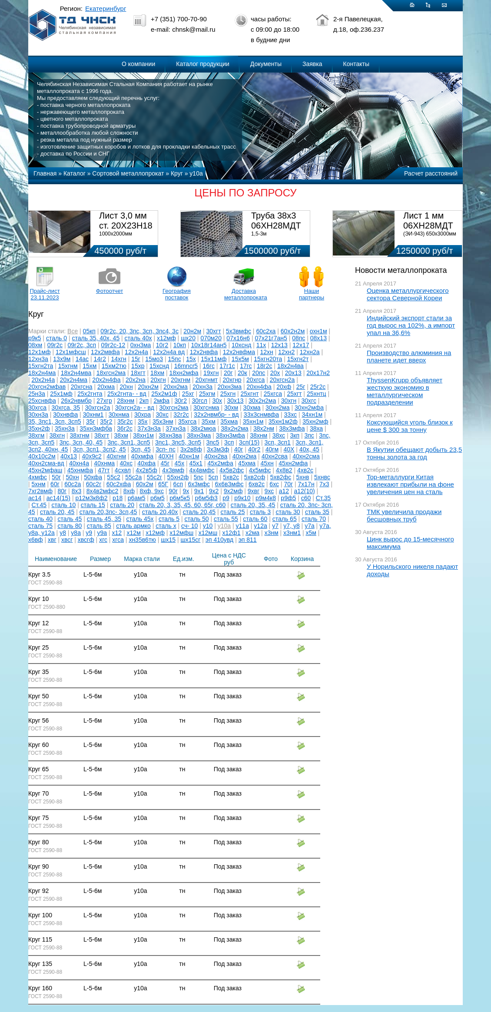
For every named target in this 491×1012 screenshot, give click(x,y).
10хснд (241, 345)
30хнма (119, 414)
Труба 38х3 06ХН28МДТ (276, 220)
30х (217, 400)
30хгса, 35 (66, 407)
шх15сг (190, 539)
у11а (242, 525)
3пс (309, 435)
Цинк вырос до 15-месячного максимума (410, 542)
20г (228, 372)
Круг (177, 173)
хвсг (67, 539)
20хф (283, 386)
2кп (144, 400)
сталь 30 (288, 511)
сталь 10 (63, 504)
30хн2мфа (309, 407)
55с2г (154, 477)
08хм (35, 345)
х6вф (35, 539)
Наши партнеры (311, 294)
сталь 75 (40, 525)
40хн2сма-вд (46, 463)
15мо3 (154, 358)
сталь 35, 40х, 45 (96, 338)
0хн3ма (140, 345)
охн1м (318, 331)
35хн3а (65, 428)
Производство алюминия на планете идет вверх (409, 356)
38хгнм (80, 435)
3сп (229, 442)
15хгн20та (268, 358)
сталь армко (133, 525)
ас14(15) (58, 497)
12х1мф (39, 351)
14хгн (118, 358)
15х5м (240, 358)
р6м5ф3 (206, 497)
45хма (246, 463)
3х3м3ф (218, 449)
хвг (52, 539)
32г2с (181, 414)
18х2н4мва (76, 372)
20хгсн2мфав (47, 386)
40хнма (104, 463)
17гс (246, 365)
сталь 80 (69, 525)
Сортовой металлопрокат (128, 173)
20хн (126, 386)
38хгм (36, 435)
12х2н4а (136, 351)
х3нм (272, 532)
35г (90, 421)
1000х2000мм (115, 234)
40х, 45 (309, 449)
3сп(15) (249, 442)
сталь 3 (260, 511)
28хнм (125, 400)
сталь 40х (138, 338)
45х (180, 463)
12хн (266, 351)
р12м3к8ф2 (91, 497)
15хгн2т (298, 358)
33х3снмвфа (261, 414)
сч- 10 (189, 525)
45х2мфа (220, 463)
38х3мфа (292, 428)
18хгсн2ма (111, 372)
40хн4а (79, 463)
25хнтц (316, 393)
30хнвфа (65, 414)
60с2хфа (118, 484)
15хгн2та (40, 365)
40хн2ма (244, 456)
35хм (209, 421)
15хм (89, 365)
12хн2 (286, 351)
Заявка (312, 63)
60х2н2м (293, 331)
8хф (129, 491)
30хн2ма (277, 407)
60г (55, 484)
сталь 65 (284, 518)
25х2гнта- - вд (126, 393)
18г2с (264, 365)
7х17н (306, 484)
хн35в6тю (142, 539)
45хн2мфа (293, 463)
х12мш (208, 532)
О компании (138, 63)
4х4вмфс (202, 470)
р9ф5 (288, 497)
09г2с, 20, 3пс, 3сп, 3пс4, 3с (139, 331)
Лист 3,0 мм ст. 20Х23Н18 (126, 220)
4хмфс (37, 477)
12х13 (279, 345)
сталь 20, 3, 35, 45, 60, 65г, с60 (182, 504)
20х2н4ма (73, 379)
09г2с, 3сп (82, 345)
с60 (306, 497)
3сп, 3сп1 (278, 442)
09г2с (55, 345)
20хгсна (82, 386)
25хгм (207, 393)
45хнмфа (80, 470)
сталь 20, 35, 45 (253, 504)
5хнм (39, 484)
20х (275, 372)
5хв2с (231, 477)
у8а (76, 532)
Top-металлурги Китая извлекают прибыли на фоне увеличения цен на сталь (410, 484)
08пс (298, 338)
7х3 (324, 484)
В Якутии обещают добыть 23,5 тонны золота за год (414, 453)
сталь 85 (99, 525)
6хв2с (257, 484)
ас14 (34, 497)
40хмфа (142, 456)
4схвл (123, 470)
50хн (72, 477)
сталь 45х (140, 518)
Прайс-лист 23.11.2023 (45, 294)
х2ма (252, 532)
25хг (188, 393)
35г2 (106, 421)
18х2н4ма (42, 372)
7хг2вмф (40, 491)
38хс (278, 435)
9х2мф (233, 491)
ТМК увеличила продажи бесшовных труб (404, 515)
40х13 (68, 456)
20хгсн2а (282, 379)
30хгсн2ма (173, 407)
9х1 (199, 491)
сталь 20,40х (160, 511)
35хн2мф (315, 421)
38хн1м (143, 435)
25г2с (317, 386)
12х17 (300, 345)
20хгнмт (207, 379)
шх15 (168, 539)
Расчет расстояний (431, 173)
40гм (272, 449)
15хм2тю (114, 365)
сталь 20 (122, 504)
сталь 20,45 (199, 511)
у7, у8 (291, 525)
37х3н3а (149, 428)
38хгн (57, 435)
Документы (266, 63)
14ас (82, 358)
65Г (163, 484)
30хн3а (38, 414)
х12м (134, 532)
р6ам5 (137, 497)
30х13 (235, 400)
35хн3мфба (96, 428)
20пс (258, 372)
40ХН (166, 456)
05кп (89, 331)
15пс (174, 358)
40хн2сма (306, 456)
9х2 (214, 491)
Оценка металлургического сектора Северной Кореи (408, 294)
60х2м (144, 484)
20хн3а (202, 386)
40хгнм (116, 456)
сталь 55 (226, 518)
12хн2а (310, 351)
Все (72, 331)
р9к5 (34, 338)
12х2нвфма (239, 351)
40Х (289, 449)
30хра (142, 414)
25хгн (228, 393)
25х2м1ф (164, 393)
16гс (209, 365)
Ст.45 (39, 504)
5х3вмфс (238, 331)
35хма (229, 421)
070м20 (211, 338)
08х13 (318, 338)
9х (185, 491)
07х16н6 (238, 338)
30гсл (199, 400)
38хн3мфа (230, 435)
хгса (118, 539)
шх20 (188, 338)
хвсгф (86, 539)
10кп (179, 345)
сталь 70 (314, 518)
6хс (274, 484)
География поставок (177, 294)
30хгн (288, 400)
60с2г (93, 484)
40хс (126, 463)
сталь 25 (233, 511)
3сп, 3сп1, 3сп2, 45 (99, 449)
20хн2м (148, 386)
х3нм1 (292, 532)
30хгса (37, 407)
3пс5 (212, 442)
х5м (310, 532)
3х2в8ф (191, 449)
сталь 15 (93, 504)
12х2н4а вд (169, 351)
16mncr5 (186, 365)
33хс (290, 414)
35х (143, 421)
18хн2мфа (184, 372)
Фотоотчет (109, 291)
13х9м (61, 358)
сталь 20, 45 (57, 511)
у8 (63, 532)
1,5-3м (259, 234)
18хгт (137, 372)
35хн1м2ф (283, 421)
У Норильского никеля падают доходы (412, 570)
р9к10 (242, 497)
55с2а (133, 477)
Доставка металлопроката (243, 294)
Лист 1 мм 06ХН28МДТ (428, 220)
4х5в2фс (231, 470)
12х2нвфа (204, 351)
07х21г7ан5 (271, 338)
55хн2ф (178, 477)
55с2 (113, 477)
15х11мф (213, 358)
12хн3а (38, 358)
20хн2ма (175, 386)
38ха (316, 428)
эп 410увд (219, 539)
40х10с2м (42, 456)
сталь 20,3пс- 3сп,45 (108, 511)
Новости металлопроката (401, 270)
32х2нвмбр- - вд (216, 414)
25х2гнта (89, 393)
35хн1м (253, 421)
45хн (267, 463)
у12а (260, 525)
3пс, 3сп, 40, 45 (81, 442)
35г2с (125, 421)
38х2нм (263, 428)
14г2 (100, 358)
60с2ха (265, 331)
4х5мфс (260, 470)
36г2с (124, 428)
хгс (103, 539)
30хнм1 (93, 414)
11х (261, 345)
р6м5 (157, 497)
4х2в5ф (146, 470)
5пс (198, 477)
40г (238, 449)
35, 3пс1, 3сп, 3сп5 (54, 421)
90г (173, 491)
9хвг (253, 491)
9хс (269, 491)
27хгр (104, 400)
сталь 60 (255, 518)
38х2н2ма (234, 428)
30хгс (309, 400)
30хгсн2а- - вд (134, 407)
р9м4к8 (265, 497)
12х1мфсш (71, 351)
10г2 (162, 345)
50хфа (93, 477)
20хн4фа (258, 386)
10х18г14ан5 (208, 345)
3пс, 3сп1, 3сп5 (128, 442)
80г (62, 491)
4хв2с (305, 470)
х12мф (166, 338)
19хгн (211, 372)
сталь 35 (317, 511)
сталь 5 (169, 518)
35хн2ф (39, 428)
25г (300, 386)
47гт (103, 470)
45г (165, 463)
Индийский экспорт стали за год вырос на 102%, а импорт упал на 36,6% (411, 325)
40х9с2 (92, 456)
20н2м (192, 331)
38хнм (258, 435)
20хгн (158, 379)
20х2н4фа (106, 379)
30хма (252, 407)
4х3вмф (173, 470)
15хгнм (68, 365)
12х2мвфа (105, 351)
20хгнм (180, 379)
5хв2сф (254, 477)
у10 (208, 525)
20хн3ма (230, 386)
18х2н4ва (290, 365)
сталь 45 (69, 518)
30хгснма (206, 407)
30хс (162, 414)
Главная (44, 173)
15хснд (159, 365)
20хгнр (231, 379)
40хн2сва (275, 456)
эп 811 (248, 539)
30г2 (181, 400)
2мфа (161, 400)
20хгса (255, 379)
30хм (231, 407)
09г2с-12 (113, 345)
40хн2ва (215, 456)
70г (288, 484)
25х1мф (61, 393)
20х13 (293, 372)
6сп (178, 484)
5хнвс (322, 477)
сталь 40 (40, 518)
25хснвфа (42, 400)
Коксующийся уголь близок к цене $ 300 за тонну (410, 425)
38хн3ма (199, 435)
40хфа (146, 463)
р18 (118, 497)
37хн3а (176, 428)
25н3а (36, 393)
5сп (213, 477)
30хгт (213, 331)
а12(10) (304, 491)
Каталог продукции (202, 63)
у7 (275, 525)
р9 (225, 497)
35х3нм (163, 421)
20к (242, 372)
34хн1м (312, 414)
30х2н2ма (262, 400)
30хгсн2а (97, 407)
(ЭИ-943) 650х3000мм (429, 234)
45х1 (195, 463)
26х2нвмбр (76, 400)
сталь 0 (56, 338)
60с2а (72, 484)
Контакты (356, 63)
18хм (157, 372)
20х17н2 (318, 372)
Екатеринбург (105, 8)
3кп (295, 435)
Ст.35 (323, 497)
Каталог (74, 173)
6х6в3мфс (229, 484)
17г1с (227, 365)
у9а (102, 532)
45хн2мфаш (45, 470)
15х (191, 358)
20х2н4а (43, 379)
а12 (284, 491)
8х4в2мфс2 (102, 491)
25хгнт (250, 393)
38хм (121, 435)
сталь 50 (197, 518)
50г (56, 477)
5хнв (302, 477)
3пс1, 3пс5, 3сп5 (178, 442)
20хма (106, 386)
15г (135, 358)
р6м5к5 (179, 497)
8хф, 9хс (151, 491)
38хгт (101, 435)
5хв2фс (281, 477)
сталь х (166, 525)
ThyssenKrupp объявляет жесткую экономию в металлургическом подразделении (404, 391)
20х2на (136, 379)
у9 (89, 532)
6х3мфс (199, 484)
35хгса (187, 421)
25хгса (273, 393)
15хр (137, 365)
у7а (310, 525)
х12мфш (181, 532)
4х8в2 (284, 470)
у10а (195, 173)
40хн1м (189, 456)
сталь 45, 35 (104, 518)
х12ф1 (231, 532)
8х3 (77, 491)
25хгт (294, 393)
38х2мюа (203, 428)
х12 (117, 532)
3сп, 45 (141, 449)
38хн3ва (170, 435)
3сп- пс (166, 449)
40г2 (254, 449)
